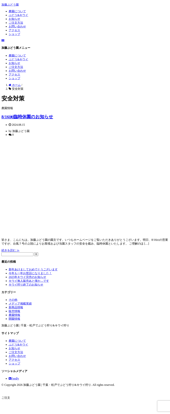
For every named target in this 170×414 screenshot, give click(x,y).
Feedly (14, 378)
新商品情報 (16, 307)
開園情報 (14, 318)
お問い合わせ (17, 26)
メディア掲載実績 (20, 303)
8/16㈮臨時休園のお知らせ (27, 116)
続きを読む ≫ (10, 250)
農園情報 (14, 314)
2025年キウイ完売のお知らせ (27, 277)
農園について (17, 11)
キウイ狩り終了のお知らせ (26, 284)
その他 (13, 299)
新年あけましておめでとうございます (33, 269)
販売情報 (14, 311)
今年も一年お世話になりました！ (30, 273)
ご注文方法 (16, 22)
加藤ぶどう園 (10, 4)
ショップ (14, 34)
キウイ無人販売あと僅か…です (29, 280)
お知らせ (14, 18)
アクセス (14, 30)
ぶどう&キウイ (18, 15)
